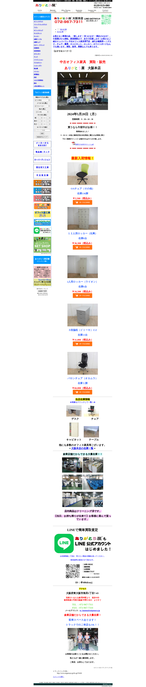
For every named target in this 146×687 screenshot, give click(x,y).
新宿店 (76, 682)
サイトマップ (104, 682)
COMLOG (110, 686)
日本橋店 (58, 682)
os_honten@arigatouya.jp (90, 611)
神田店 (50, 682)
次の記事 (60, 32)
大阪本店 (62, 682)
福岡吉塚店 (71, 682)
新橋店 (54, 682)
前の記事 (63, 29)
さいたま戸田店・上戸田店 (83, 682)
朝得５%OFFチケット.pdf (83, 144)
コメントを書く (58, 677)
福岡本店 (66, 682)
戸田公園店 (46, 682)
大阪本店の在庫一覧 (82, 448)
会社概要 (41, 682)
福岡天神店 (92, 682)
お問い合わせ (97, 682)
